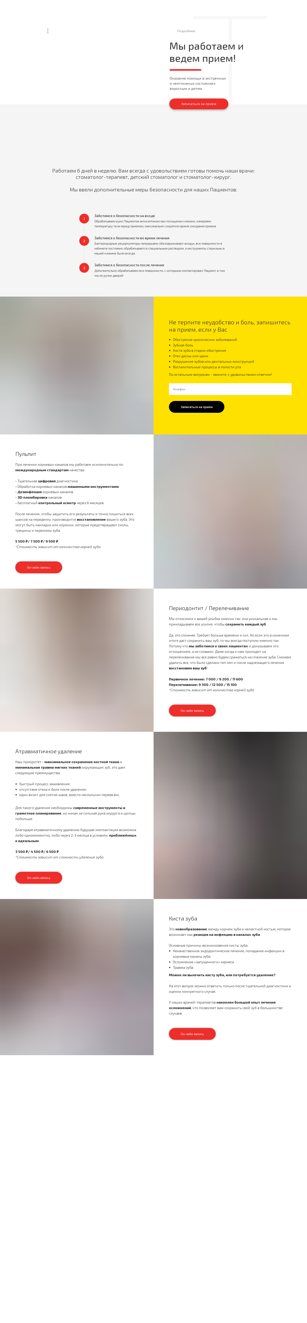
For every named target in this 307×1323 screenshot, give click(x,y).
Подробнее (186, 31)
